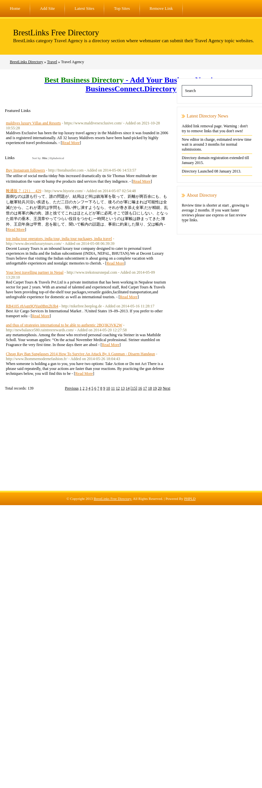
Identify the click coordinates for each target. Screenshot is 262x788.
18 (150, 388)
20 (160, 388)
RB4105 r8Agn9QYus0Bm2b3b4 (32, 306)
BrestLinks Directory (26, 62)
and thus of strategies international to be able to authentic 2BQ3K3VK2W (64, 325)
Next (166, 388)
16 (140, 388)
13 (123, 388)
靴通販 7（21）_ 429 (23, 191)
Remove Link (161, 8)
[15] (134, 388)
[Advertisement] (131, 445)
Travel (52, 62)
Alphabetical (56, 158)
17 (145, 388)
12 (118, 388)
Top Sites (122, 8)
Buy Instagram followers (25, 170)
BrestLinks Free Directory (56, 32)
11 (113, 388)
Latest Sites (84, 8)
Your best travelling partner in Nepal (35, 272)
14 (128, 388)
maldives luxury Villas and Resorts (33, 123)
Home (15, 8)
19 (155, 388)
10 (108, 388)
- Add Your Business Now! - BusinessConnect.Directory (131, 84)
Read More (71, 142)
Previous (72, 388)
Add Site (47, 8)
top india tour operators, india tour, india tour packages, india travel (59, 238)
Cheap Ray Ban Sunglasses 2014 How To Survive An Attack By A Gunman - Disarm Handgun (80, 354)
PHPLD (190, 499)
